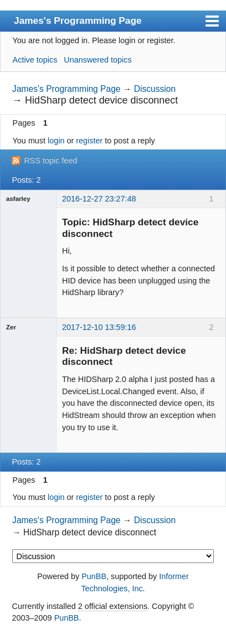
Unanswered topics (97, 59)
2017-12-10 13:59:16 (99, 327)
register (89, 140)
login (56, 140)
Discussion (155, 89)
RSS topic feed (50, 160)
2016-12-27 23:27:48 (99, 198)
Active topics (35, 59)
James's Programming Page (78, 20)
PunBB (93, 576)
